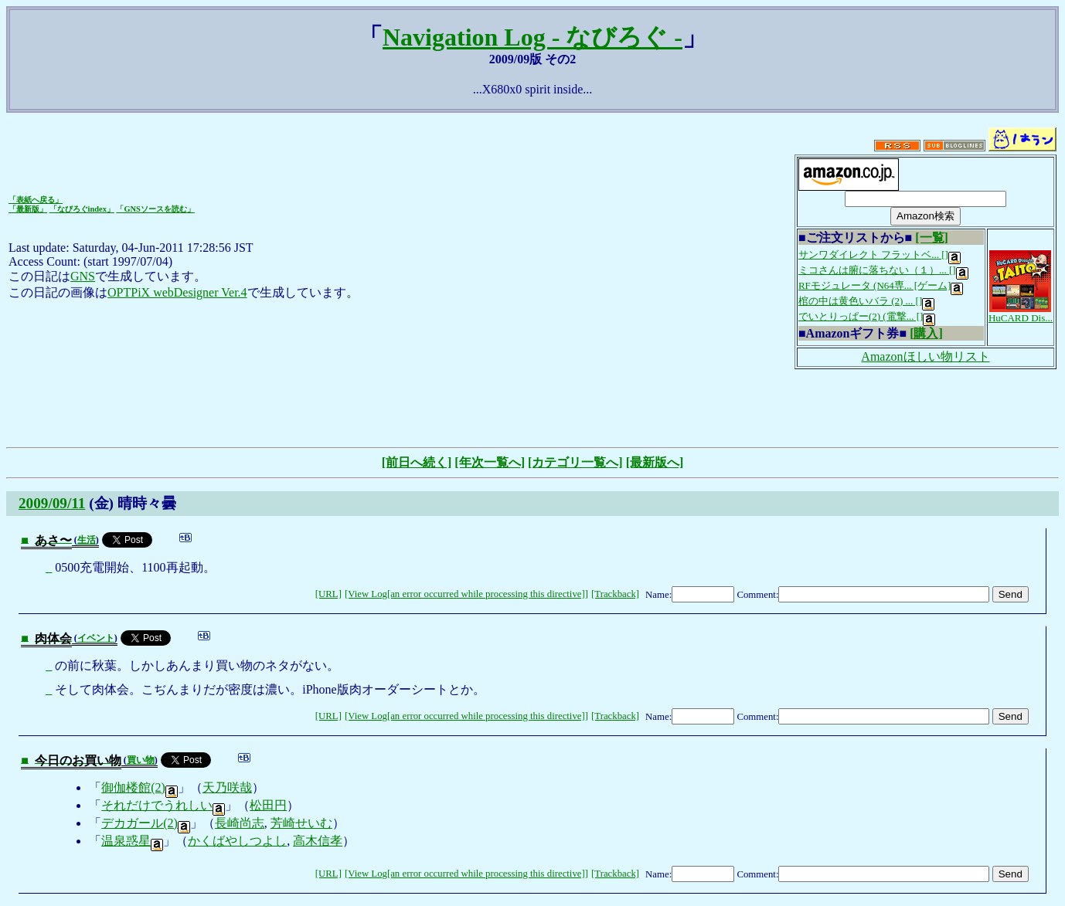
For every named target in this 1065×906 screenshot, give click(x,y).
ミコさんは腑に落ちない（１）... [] (883, 270)
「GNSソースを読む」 (155, 209)
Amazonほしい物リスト (925, 356)
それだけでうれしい (163, 805)
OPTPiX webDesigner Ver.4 (177, 292)
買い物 (141, 760)
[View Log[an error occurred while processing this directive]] (466, 594)
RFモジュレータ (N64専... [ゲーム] (881, 285)
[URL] (328, 594)
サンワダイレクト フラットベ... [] (879, 254)
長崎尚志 (239, 823)
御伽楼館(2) (139, 787)
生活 (86, 539)
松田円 (268, 805)
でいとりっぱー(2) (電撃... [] (866, 316)
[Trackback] (615, 594)
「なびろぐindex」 (81, 209)
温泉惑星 (132, 840)
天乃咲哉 (227, 787)
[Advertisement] (532, 406)
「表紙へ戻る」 (36, 199)
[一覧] (931, 237)
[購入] (926, 333)
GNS (82, 276)
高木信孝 (317, 840)
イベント (95, 638)
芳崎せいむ (301, 823)
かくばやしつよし (237, 840)
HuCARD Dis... (1020, 313)
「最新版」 (28, 209)
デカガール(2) (145, 823)
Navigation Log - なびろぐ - (532, 37)
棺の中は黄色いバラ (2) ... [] (866, 301)
